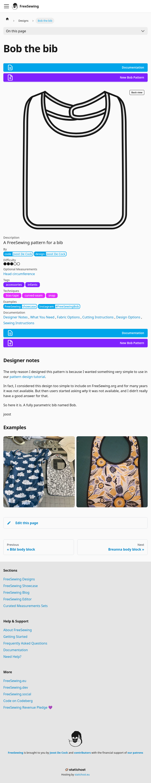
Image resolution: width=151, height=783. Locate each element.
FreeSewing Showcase (20, 586)
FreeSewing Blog (16, 592)
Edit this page (22, 523)
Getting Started (15, 636)
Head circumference (19, 274)
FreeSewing (15, 752)
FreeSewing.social (17, 694)
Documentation (15, 650)
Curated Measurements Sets (25, 605)
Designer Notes (15, 317)
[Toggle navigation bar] (6, 6)
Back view (136, 92)
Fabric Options (68, 317)
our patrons (135, 752)
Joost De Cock (59, 752)
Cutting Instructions (98, 317)
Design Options (128, 317)
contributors (82, 752)
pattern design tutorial (27, 376)
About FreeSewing (17, 630)
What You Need (42, 317)
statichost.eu (82, 774)
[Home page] (7, 19)
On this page (16, 31)
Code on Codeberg (18, 700)
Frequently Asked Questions (25, 643)
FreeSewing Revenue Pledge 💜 (27, 707)
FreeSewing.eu (14, 680)
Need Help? (12, 656)
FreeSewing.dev (15, 687)
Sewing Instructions (18, 323)
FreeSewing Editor (17, 599)
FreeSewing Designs (19, 579)
